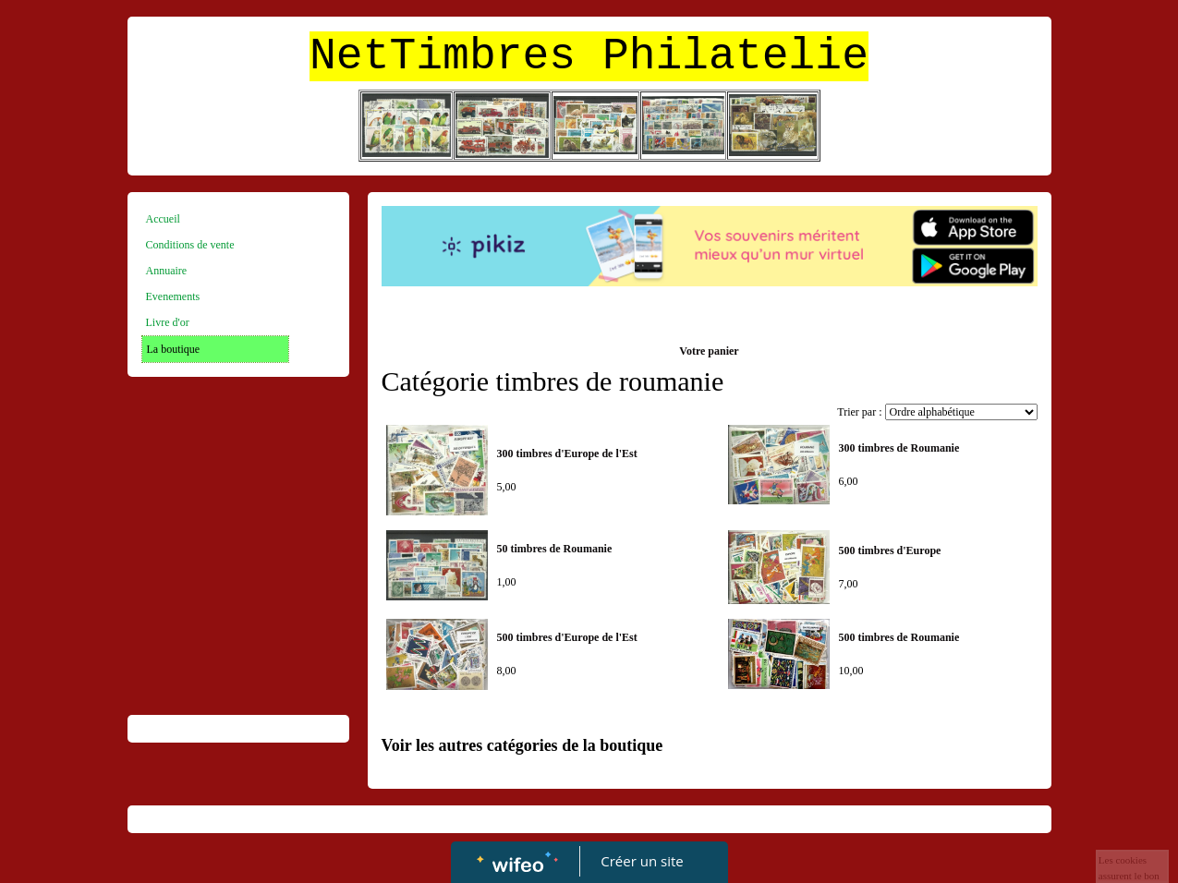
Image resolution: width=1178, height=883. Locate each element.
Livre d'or (167, 322)
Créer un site (642, 861)
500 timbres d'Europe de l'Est (567, 637)
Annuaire (167, 270)
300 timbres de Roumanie (899, 448)
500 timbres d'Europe (890, 550)
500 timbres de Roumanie (899, 637)
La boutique (173, 349)
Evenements (173, 296)
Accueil (163, 218)
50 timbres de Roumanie (555, 548)
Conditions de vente (190, 244)
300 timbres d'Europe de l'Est (567, 453)
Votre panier (708, 351)
